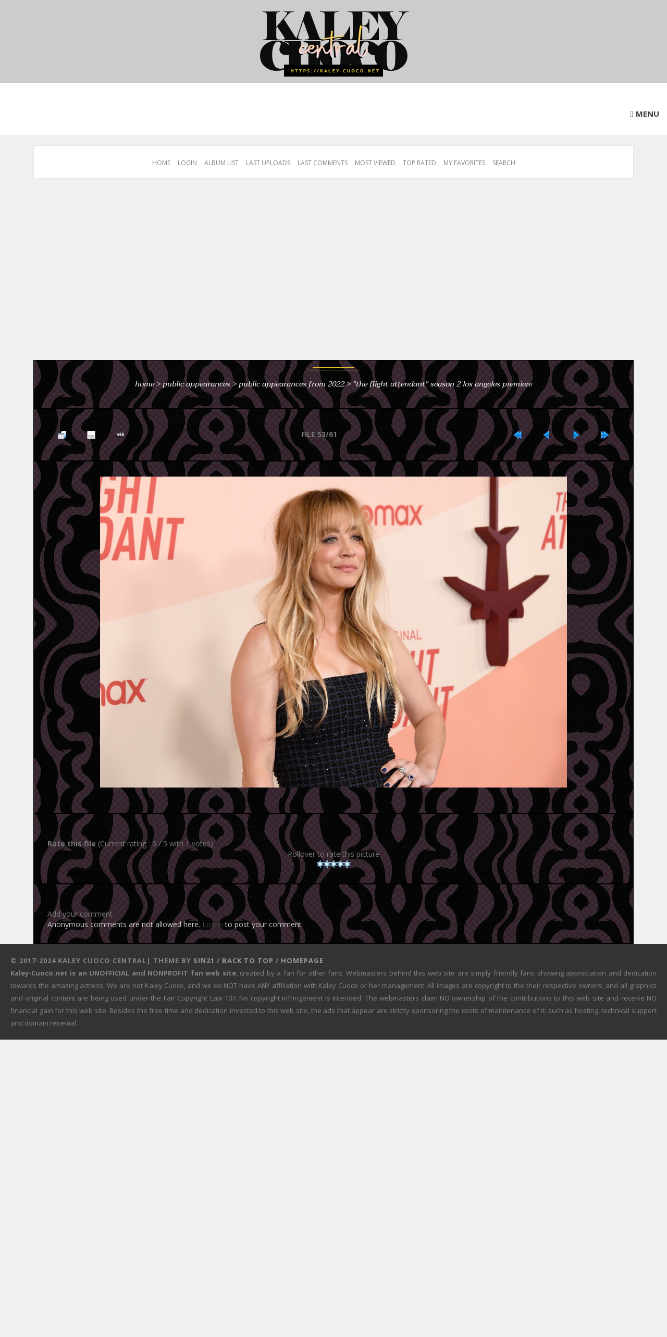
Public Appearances (196, 384)
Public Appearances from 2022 (291, 384)
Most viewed (375, 162)
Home (161, 162)
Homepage (302, 960)
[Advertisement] (346, 274)
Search (503, 162)
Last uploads (268, 162)
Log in (212, 924)
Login (187, 162)
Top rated (419, 162)
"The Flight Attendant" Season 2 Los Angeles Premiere (442, 384)
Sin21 (204, 960)
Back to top (248, 960)
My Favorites (464, 162)
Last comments (323, 162)
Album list (221, 162)
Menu (647, 113)
